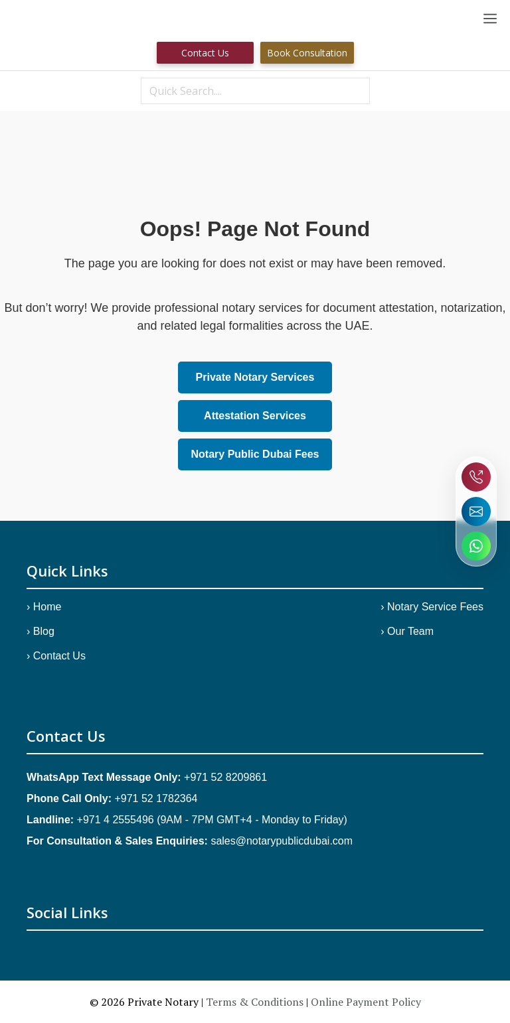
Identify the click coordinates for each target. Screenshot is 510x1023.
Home (47, 606)
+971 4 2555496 (115, 819)
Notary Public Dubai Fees (255, 454)
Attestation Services (255, 415)
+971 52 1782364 (155, 798)
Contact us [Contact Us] (205, 52)
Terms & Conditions (254, 1001)
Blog (43, 631)
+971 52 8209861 (225, 777)
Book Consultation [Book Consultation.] (307, 52)
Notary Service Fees (435, 606)
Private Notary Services (255, 377)
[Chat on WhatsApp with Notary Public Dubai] (476, 546)
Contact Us (59, 655)
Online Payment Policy (366, 1001)
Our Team (410, 631)
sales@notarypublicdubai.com (282, 841)
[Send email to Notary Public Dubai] (476, 511)
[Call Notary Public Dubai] (476, 477)
